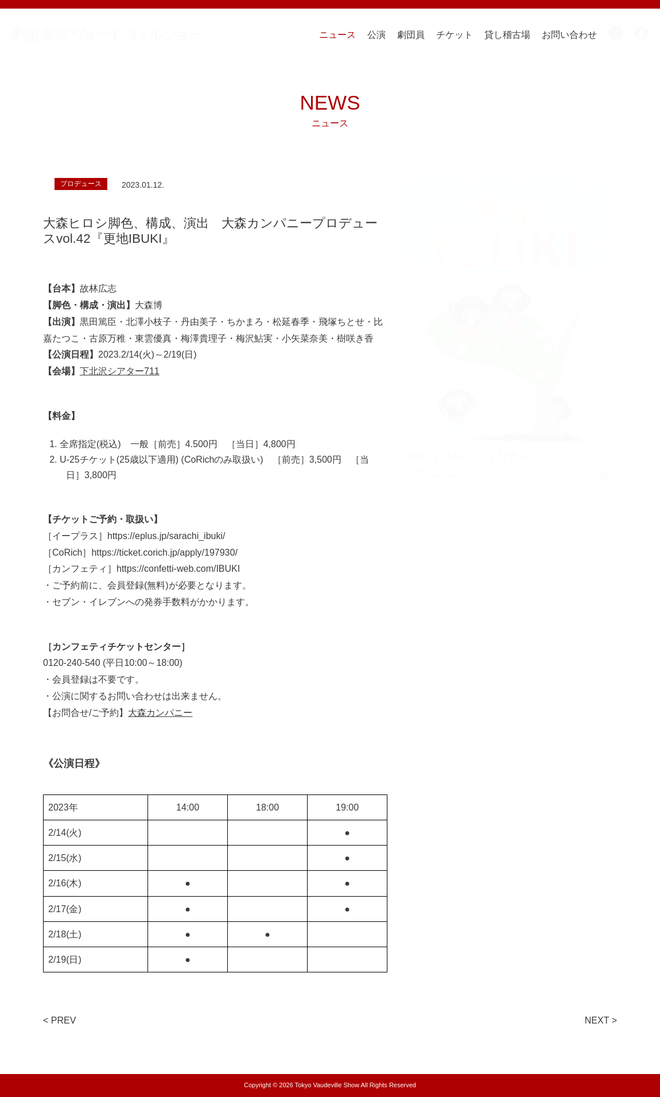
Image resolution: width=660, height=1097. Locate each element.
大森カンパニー (160, 713)
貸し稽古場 (507, 35)
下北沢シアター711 (120, 371)
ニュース (337, 35)
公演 (376, 35)
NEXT (597, 1020)
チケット (454, 35)
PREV (63, 1020)
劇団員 (411, 35)
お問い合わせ (569, 35)
